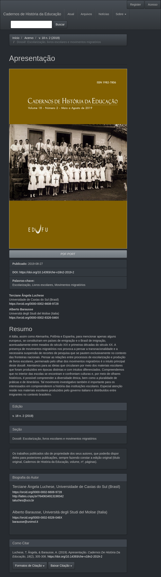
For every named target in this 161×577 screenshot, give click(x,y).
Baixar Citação (61, 565)
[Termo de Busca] (31, 24)
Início (15, 38)
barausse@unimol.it (25, 521)
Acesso (152, 4)
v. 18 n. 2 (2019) (49, 38)
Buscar (60, 24)
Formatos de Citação (29, 565)
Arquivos (86, 14)
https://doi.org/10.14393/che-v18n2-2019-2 (46, 272)
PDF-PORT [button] (68, 254)
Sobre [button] (121, 14)
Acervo (29, 38)
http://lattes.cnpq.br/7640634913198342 (38, 496)
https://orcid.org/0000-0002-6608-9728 (34, 303)
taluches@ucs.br (23, 500)
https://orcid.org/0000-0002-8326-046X (34, 317)
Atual (70, 14)
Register (135, 4)
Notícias (104, 14)
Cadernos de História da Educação (32, 14)
